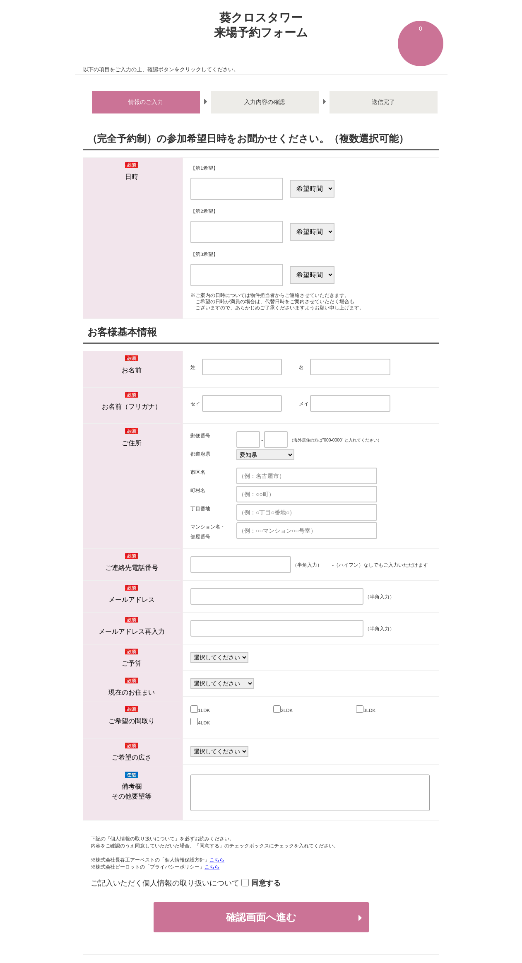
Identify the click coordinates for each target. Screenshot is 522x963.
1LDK (204, 710)
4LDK (204, 722)
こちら (216, 859)
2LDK (287, 710)
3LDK (369, 710)
